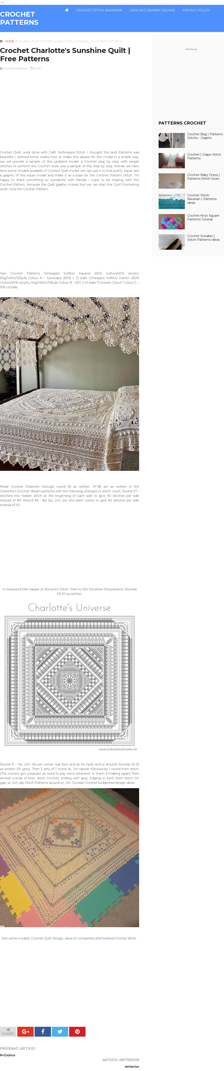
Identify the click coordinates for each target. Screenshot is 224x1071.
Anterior (131, 1055)
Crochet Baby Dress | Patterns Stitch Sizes (203, 177)
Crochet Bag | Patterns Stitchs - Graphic (205, 136)
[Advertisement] (69, 110)
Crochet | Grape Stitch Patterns (204, 156)
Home (9, 41)
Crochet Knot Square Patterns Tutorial (203, 217)
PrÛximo (7, 1055)
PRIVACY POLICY (196, 10)
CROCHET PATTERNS (19, 18)
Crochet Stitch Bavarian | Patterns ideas (202, 198)
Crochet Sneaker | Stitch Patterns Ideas (203, 238)
